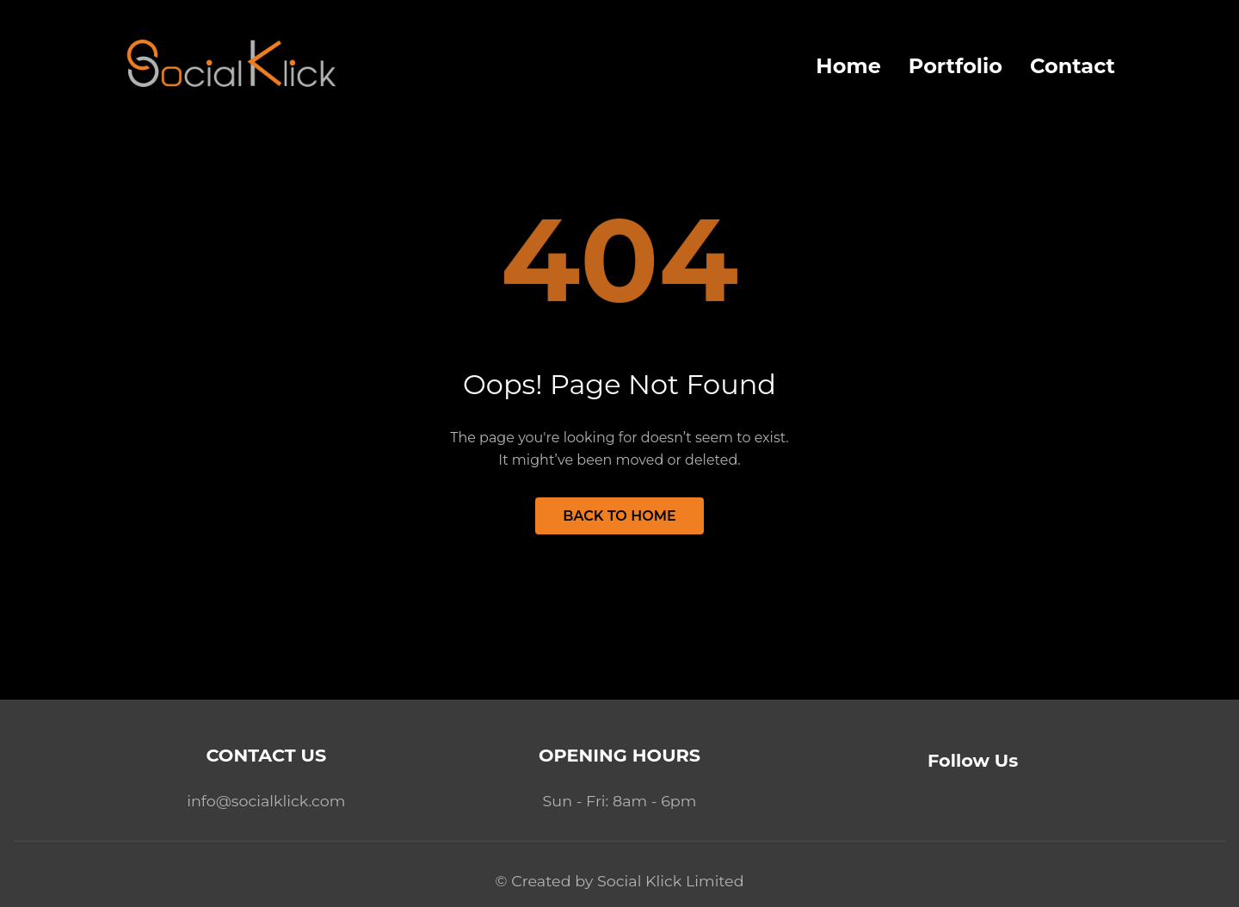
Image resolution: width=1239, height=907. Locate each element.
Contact (1072, 65)
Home (848, 65)
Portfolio (955, 65)
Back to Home (619, 516)
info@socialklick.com (266, 801)
